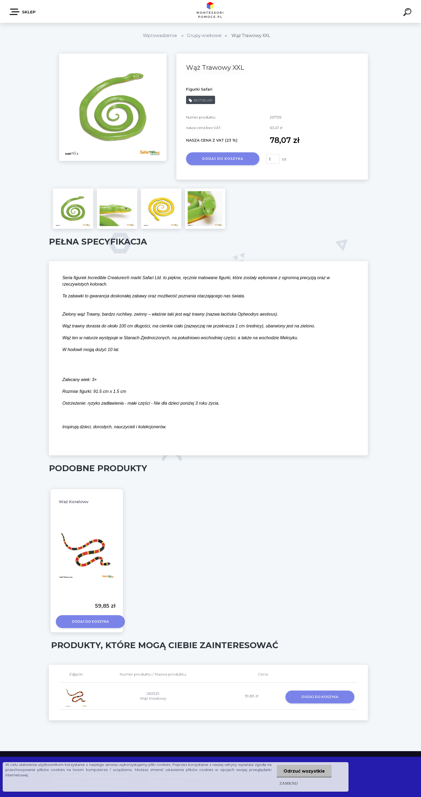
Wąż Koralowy (73, 501)
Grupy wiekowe (204, 35)
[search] (408, 13)
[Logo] (211, 11)
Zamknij (289, 783)
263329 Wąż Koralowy (153, 696)
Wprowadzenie (160, 35)
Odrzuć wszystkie (304, 771)
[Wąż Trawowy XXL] (112, 55)
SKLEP (23, 12)
